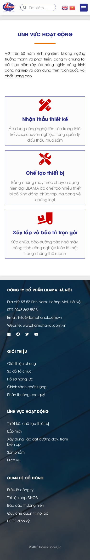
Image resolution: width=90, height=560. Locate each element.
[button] (84, 8)
